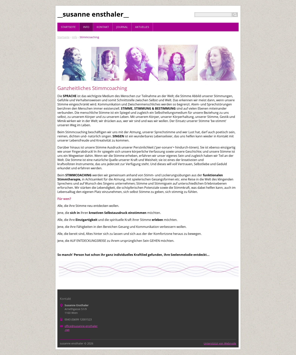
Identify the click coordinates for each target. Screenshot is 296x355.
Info (74, 37)
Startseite (63, 37)
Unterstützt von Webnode (220, 343)
